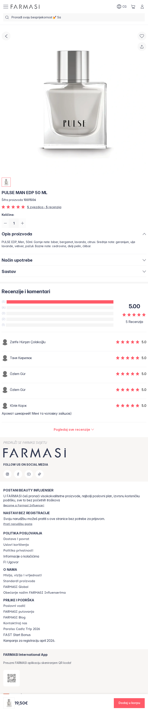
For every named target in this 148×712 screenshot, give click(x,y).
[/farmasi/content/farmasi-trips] (18, 612)
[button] (129, 703)
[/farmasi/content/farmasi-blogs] (14, 617)
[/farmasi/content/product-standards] (19, 581)
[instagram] (7, 474)
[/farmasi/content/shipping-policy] (16, 539)
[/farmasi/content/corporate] (15, 587)
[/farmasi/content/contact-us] (15, 623)
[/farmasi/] (25, 6)
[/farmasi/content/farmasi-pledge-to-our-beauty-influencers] (34, 593)
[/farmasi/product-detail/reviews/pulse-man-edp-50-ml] (74, 430)
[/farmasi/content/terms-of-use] (16, 545)
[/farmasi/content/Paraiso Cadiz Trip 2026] (21, 629)
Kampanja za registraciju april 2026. (29, 640)
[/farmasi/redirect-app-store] (11, 678)
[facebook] (18, 474)
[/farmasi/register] (23, 505)
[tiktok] (39, 474)
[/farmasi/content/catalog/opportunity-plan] (14, 606)
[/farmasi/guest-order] (17, 524)
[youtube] (29, 474)
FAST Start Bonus (17, 635)
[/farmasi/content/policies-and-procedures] (18, 550)
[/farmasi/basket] (133, 6)
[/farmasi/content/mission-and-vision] (22, 575)
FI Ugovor (11, 562)
